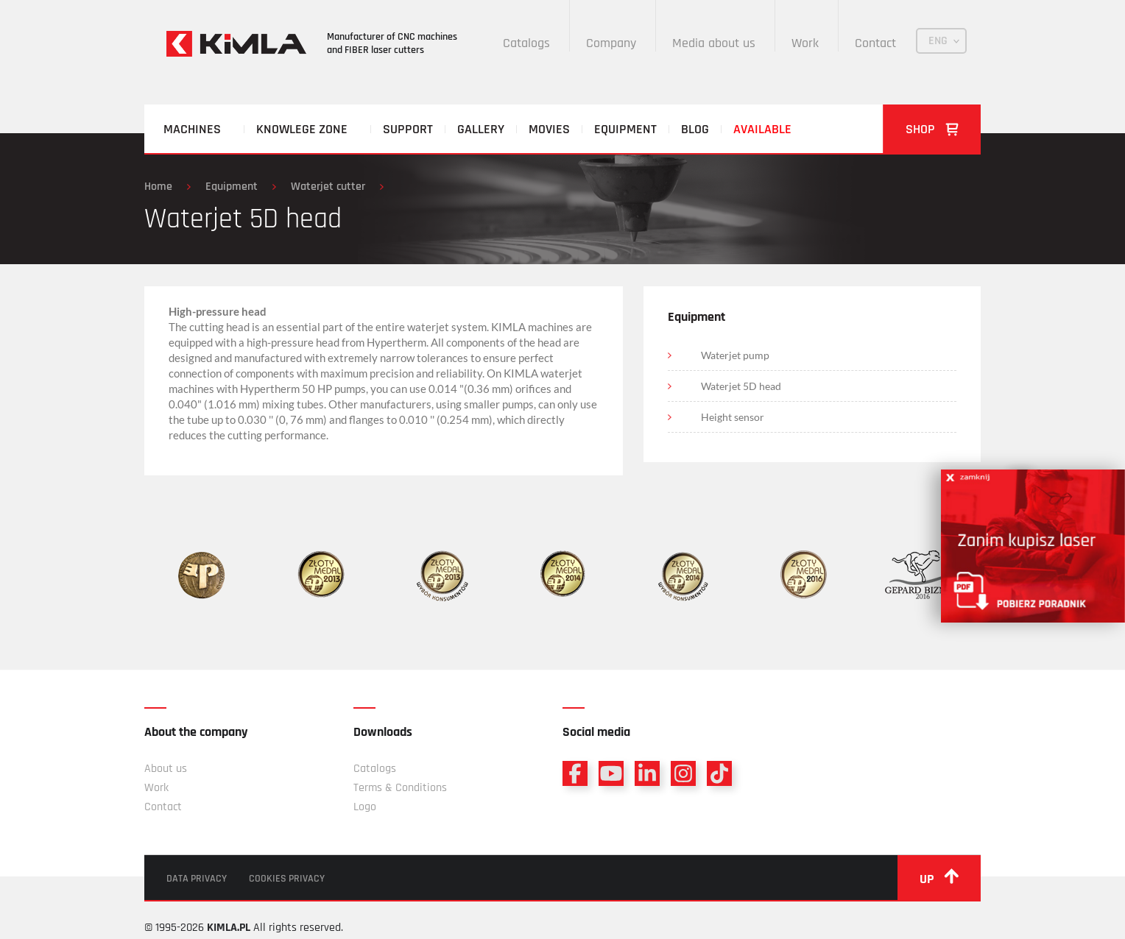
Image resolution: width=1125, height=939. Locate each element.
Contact (875, 43)
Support (408, 129)
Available (762, 129)
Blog (695, 129)
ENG (938, 41)
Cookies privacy (287, 878)
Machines (192, 129)
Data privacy (196, 878)
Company (611, 43)
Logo (364, 807)
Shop (932, 129)
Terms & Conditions (400, 788)
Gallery (480, 129)
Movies (549, 129)
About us (165, 768)
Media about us (713, 43)
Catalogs (526, 43)
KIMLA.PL (228, 927)
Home (158, 186)
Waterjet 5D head (741, 386)
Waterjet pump (735, 355)
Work (805, 43)
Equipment (625, 129)
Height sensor (732, 417)
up (939, 877)
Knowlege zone (302, 129)
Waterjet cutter (328, 186)
